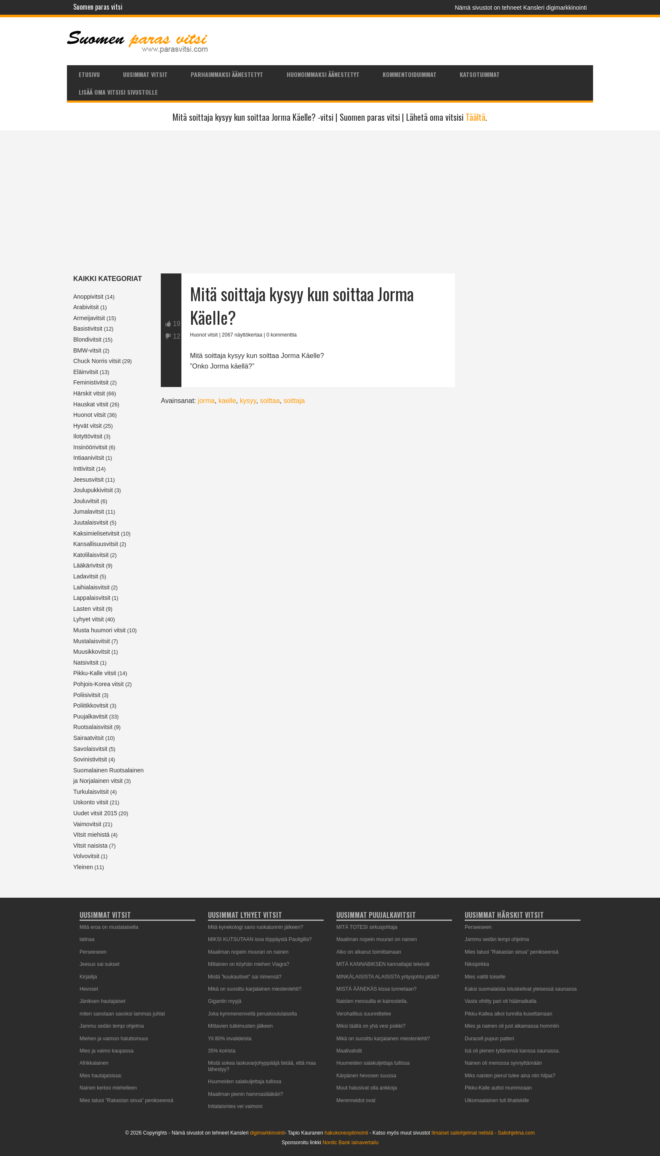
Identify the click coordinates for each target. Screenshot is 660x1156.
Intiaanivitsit (88, 457)
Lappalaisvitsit (91, 597)
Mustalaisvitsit (91, 641)
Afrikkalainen (94, 1063)
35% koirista (221, 1051)
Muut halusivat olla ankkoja (366, 1088)
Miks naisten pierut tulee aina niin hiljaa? (510, 1076)
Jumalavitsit (88, 511)
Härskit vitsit (89, 393)
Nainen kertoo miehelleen (108, 1088)
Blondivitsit (87, 339)
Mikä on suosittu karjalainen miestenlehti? (254, 989)
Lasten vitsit (88, 608)
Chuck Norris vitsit (97, 361)
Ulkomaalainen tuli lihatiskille (497, 1100)
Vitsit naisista (90, 845)
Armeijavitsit (89, 318)
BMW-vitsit (87, 350)
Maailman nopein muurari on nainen (248, 952)
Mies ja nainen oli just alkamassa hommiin (512, 1026)
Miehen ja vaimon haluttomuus (114, 1039)
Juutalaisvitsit (90, 522)
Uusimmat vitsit (145, 74)
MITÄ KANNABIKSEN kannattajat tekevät (382, 964)
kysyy (248, 400)
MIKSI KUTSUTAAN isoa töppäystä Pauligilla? (260, 939)
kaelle (227, 400)
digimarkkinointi (267, 1133)
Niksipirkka (477, 964)
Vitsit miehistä (91, 834)
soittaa (269, 400)
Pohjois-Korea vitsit (98, 684)
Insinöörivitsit (90, 447)
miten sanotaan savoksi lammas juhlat (122, 1014)
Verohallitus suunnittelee (363, 1014)
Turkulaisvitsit (91, 791)
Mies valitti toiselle (485, 977)
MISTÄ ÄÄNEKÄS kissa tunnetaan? (376, 989)
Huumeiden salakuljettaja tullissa (244, 1081)
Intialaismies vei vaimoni (235, 1106)
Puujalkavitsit (90, 716)
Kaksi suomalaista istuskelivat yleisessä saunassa (521, 989)
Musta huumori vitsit (99, 630)
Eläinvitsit (85, 372)
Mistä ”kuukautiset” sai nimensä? (245, 977)
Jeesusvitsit (88, 479)
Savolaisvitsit (90, 748)
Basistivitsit (87, 328)
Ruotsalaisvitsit (92, 727)
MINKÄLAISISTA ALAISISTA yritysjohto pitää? (387, 977)
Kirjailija (88, 977)
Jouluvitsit (86, 501)
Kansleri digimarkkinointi (555, 7)
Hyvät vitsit (87, 425)
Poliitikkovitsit (90, 705)
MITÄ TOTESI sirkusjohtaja (366, 927)
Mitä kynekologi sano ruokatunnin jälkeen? (255, 927)
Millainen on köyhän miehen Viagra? (248, 964)
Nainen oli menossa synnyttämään (503, 1063)
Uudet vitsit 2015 (95, 813)
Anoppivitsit (88, 296)
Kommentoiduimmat (409, 74)
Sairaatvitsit (88, 737)
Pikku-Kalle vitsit (94, 673)
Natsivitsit (85, 662)
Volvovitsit (86, 856)
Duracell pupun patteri (489, 1039)
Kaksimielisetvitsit (96, 533)
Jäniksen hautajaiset (102, 1001)
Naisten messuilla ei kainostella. (372, 1001)
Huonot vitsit (89, 414)
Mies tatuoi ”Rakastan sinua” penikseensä (126, 1100)
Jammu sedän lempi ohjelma (112, 1026)
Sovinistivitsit (90, 759)
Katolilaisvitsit (91, 554)
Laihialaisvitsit (91, 587)
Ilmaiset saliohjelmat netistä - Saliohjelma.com (483, 1133)
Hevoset (89, 989)
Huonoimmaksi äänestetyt (323, 74)
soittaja (294, 400)
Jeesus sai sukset (100, 964)
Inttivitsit (84, 468)
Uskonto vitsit (90, 802)
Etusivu (89, 74)
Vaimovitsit (87, 824)
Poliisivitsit (87, 695)
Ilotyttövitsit (87, 436)
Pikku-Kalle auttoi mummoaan (498, 1088)
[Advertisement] (330, 202)
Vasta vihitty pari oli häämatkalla (501, 1001)
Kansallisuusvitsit (95, 544)
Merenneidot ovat (355, 1100)
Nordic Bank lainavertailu (350, 1142)
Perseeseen (93, 952)
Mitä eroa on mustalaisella (109, 927)
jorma (206, 400)
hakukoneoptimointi (346, 1133)
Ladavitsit (85, 576)
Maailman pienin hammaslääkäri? (245, 1094)
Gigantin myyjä (224, 1001)
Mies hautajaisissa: (101, 1076)
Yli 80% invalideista (229, 1039)
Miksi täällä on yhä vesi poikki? (370, 1026)
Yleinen (83, 867)
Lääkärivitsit (88, 565)
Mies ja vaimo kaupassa (106, 1051)
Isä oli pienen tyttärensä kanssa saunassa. (512, 1051)
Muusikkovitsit (91, 651)
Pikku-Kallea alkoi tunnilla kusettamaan (508, 1014)
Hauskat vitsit (90, 404)
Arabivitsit (86, 307)
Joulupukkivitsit (93, 490)
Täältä (475, 117)
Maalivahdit (349, 1051)
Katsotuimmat (480, 74)
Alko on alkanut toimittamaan (368, 952)
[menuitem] (89, 74)
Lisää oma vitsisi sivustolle (118, 91)
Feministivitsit (91, 382)
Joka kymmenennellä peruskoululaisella (252, 1014)
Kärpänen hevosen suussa (366, 1076)
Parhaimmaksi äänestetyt (227, 74)
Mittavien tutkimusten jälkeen (240, 1026)
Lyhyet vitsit (88, 619)
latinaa (87, 939)
